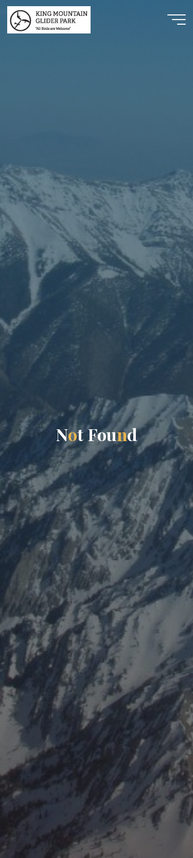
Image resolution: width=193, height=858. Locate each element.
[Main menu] (176, 19)
